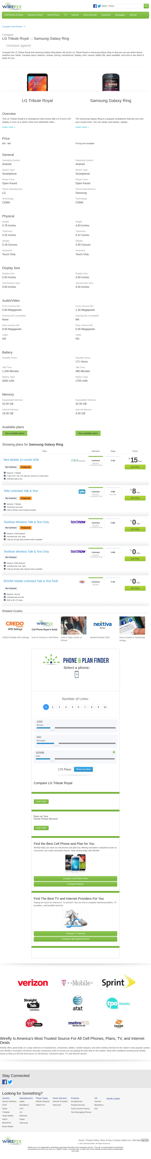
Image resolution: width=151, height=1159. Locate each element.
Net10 (4, 1119)
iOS (96, 1108)
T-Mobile (6, 1112)
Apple (22, 1101)
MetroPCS (6, 1123)
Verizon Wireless (9, 1101)
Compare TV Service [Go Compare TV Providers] (75, 933)
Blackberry (98, 1105)
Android (97, 1101)
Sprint (4, 1108)
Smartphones (76, 1101)
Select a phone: (77, 668)
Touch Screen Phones (80, 1108)
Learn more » (8, 127)
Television (57, 1105)
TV (65, 15)
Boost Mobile (7, 1126)
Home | (81, 1140)
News (104, 6)
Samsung (24, 1123)
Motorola (23, 1116)
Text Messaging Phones (81, 1112)
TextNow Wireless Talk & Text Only (26, 522)
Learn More (41, 801)
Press (111, 6)
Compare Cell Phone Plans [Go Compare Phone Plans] (75, 878)
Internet (75, 15)
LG (21, 1112)
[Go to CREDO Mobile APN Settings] (15, 625)
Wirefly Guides (113, 1098)
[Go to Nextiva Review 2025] (103, 625)
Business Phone (35, 15)
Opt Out (145, 1140)
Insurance (106, 15)
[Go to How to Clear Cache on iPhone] (74, 625)
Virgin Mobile (7, 1116)
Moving (133, 15)
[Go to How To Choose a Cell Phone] (44, 625)
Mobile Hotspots (43, 1101)
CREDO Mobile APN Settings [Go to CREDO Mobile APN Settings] (15, 637)
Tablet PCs (40, 1105)
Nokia (22, 1119)
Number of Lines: (75, 699)
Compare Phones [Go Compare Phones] (76, 884)
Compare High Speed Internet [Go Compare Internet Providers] (75, 939)
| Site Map (136, 1140)
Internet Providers (60, 1101)
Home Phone (53, 15)
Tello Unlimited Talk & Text (21, 490)
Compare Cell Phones (12, 26)
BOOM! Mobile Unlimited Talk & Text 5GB (31, 581)
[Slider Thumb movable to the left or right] (52, 729)
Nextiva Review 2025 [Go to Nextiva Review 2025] (100, 637)
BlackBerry (24, 1105)
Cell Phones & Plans (13, 15)
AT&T (4, 1105)
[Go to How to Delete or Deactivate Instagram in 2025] (132, 625)
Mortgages (120, 15)
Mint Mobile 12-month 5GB (21, 459)
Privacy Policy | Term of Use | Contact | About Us (108, 1140)
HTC (22, 1108)
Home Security (90, 15)
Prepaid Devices (78, 1105)
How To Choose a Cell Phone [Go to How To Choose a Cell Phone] (45, 637)
